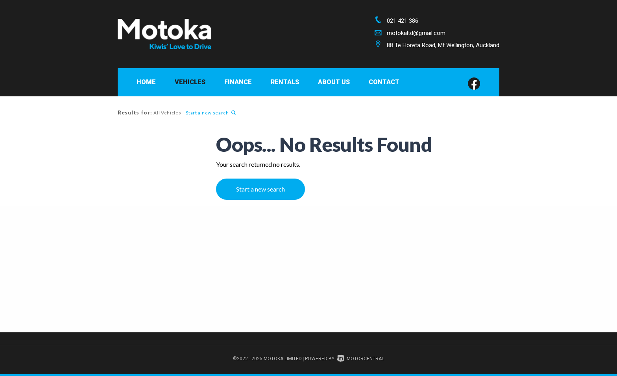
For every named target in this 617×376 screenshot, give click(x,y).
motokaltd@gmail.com (416, 33)
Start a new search (210, 112)
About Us (334, 82)
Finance (238, 82)
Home (146, 82)
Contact (384, 82)
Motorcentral (360, 358)
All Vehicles (166, 112)
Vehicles (190, 82)
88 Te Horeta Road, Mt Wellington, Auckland (443, 45)
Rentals (285, 82)
